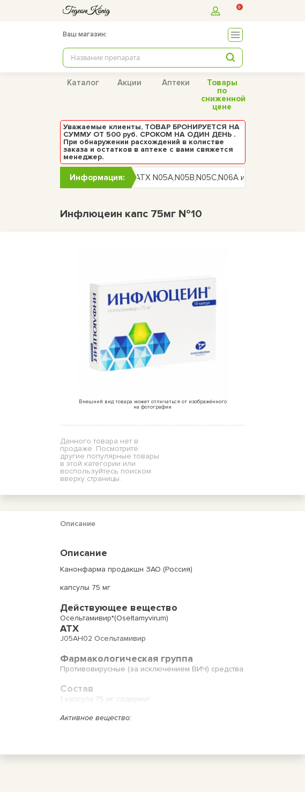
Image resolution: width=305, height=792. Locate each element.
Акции (129, 82)
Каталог (83, 82)
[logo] (86, 10)
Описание (77, 523)
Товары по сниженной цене (223, 95)
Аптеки (176, 82)
